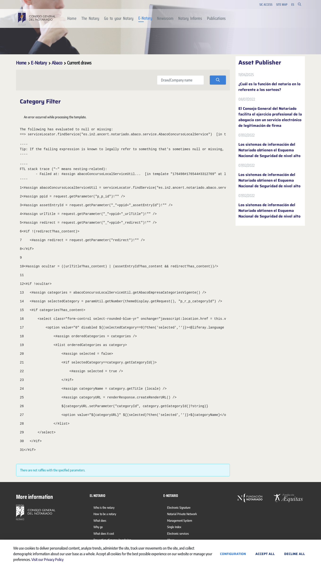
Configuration (233, 553)
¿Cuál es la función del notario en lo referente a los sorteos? (269, 87)
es (292, 4)
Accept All (265, 553)
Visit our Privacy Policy (47, 559)
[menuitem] (72, 18)
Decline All (294, 553)
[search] (218, 80)
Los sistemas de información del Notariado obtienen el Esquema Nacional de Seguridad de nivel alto (269, 150)
